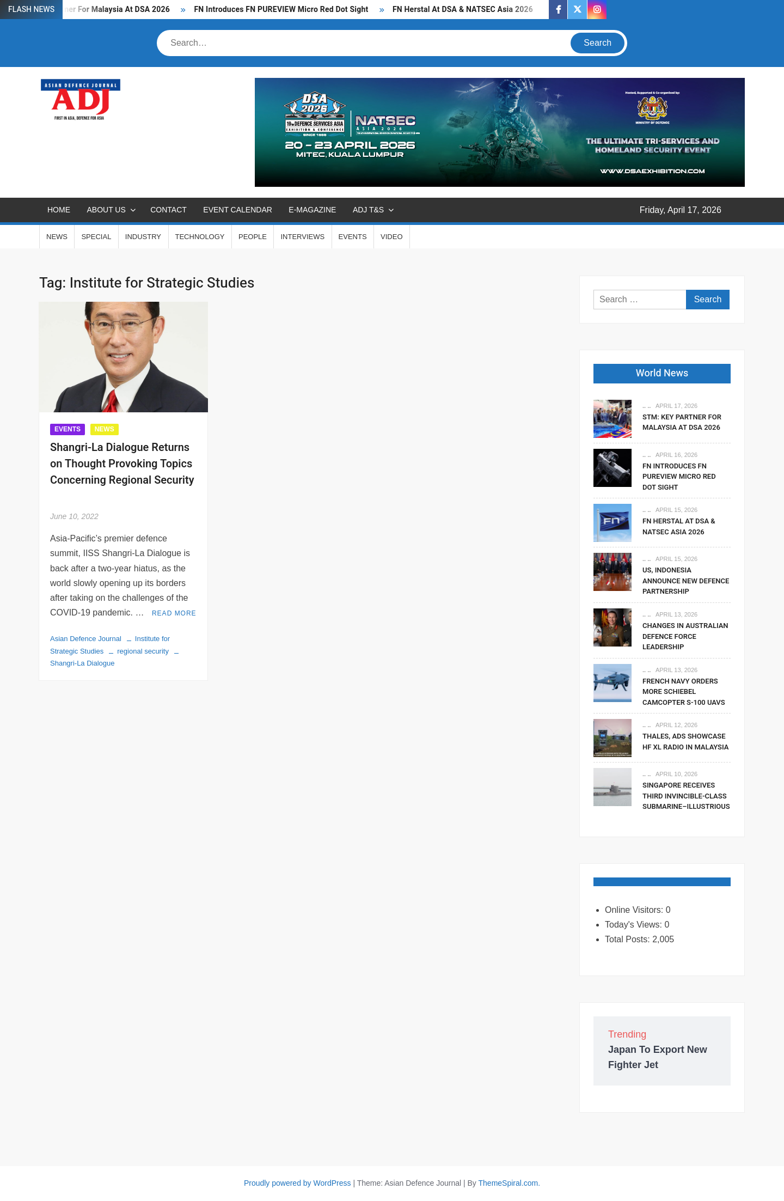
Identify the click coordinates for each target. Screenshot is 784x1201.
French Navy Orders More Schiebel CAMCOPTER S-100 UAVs (683, 692)
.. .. (646, 406)
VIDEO (391, 237)
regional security (143, 651)
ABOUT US (106, 209)
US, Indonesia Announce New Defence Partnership (685, 580)
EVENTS (353, 237)
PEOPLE (252, 237)
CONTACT (168, 209)
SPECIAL (96, 237)
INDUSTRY (143, 237)
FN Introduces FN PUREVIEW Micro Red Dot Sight (281, 9)
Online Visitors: (635, 910)
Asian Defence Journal (85, 639)
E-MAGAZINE (312, 209)
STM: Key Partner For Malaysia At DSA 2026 (681, 422)
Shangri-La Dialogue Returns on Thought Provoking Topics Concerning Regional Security (122, 472)
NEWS (57, 237)
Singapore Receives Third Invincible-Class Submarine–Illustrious (686, 796)
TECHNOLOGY (200, 237)
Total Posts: (628, 939)
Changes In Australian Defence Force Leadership (685, 636)
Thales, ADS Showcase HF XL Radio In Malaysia (685, 741)
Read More (174, 613)
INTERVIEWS (302, 237)
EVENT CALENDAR (237, 209)
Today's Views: (634, 924)
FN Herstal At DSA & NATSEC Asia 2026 (463, 9)
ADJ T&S (368, 209)
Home (58, 209)
